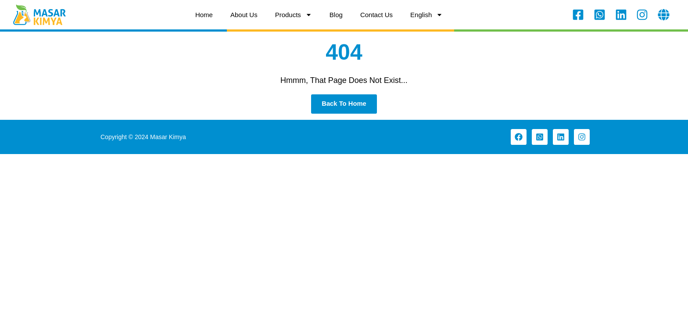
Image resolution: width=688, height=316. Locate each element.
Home (204, 14)
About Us (244, 14)
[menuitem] (426, 15)
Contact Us (376, 14)
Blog (336, 14)
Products (293, 14)
